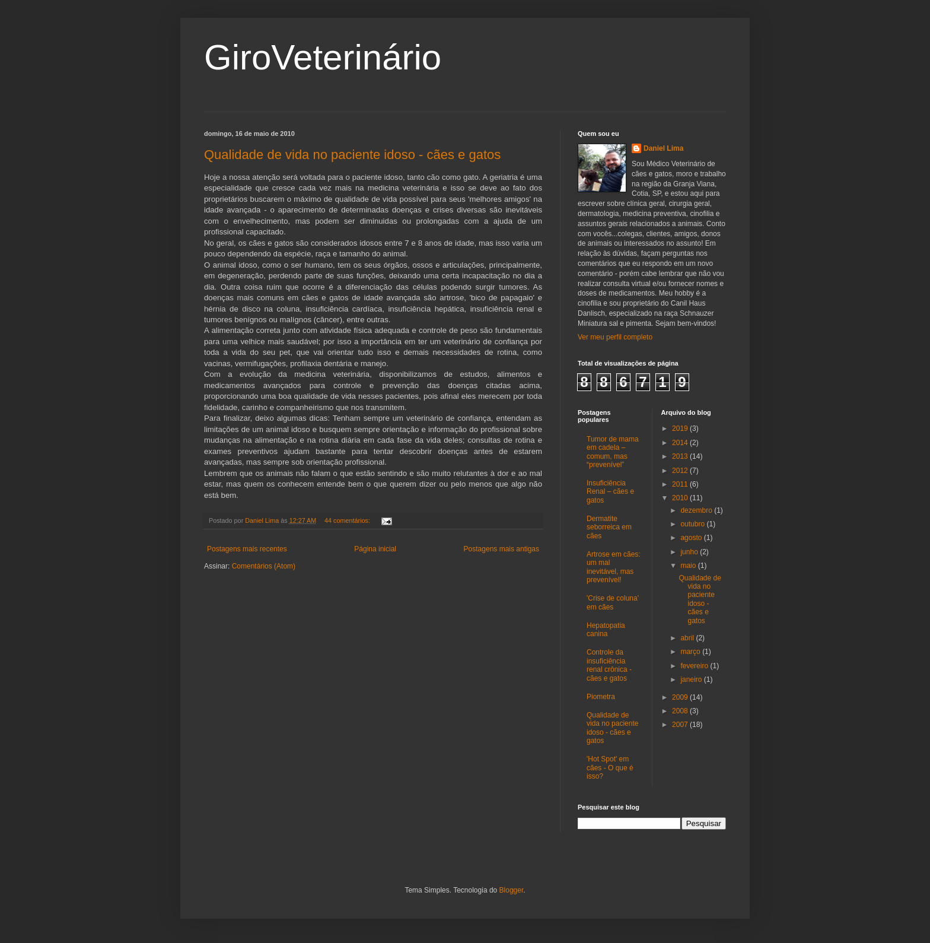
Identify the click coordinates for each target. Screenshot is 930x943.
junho (690, 552)
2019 (681, 428)
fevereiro (695, 666)
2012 (681, 470)
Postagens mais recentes (247, 549)
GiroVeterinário (322, 57)
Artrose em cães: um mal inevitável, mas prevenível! (614, 567)
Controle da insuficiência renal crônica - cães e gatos (609, 665)
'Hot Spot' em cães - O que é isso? (610, 767)
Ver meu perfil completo (615, 337)
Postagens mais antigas (501, 549)
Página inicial (375, 549)
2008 (681, 711)
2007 (681, 724)
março (691, 651)
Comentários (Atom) (263, 566)
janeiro (691, 679)
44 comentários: (348, 520)
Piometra (601, 697)
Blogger (511, 890)
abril (688, 638)
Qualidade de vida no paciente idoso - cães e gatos (352, 154)
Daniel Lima (663, 148)
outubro (693, 524)
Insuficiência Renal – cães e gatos (610, 491)
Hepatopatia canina (606, 629)
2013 (681, 456)
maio (689, 565)
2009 (681, 697)
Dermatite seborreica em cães (609, 527)
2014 (681, 443)
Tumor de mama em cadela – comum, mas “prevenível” (613, 452)
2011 (681, 484)
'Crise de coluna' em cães (613, 602)
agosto (691, 538)
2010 (681, 498)
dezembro (697, 510)
